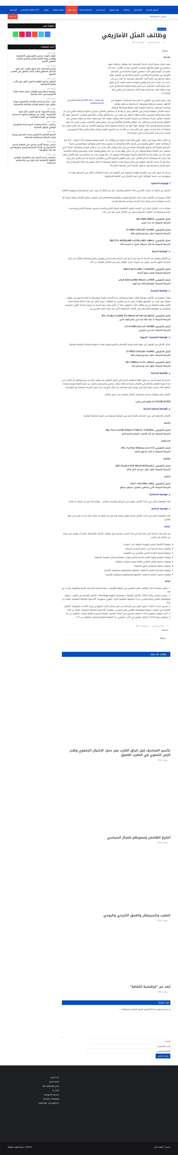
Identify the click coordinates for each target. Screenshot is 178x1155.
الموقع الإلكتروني (163, 1051)
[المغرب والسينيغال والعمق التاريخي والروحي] (116, 879)
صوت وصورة (114, 10)
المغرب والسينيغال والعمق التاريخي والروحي (136, 915)
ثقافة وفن (138, 10)
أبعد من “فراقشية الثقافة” (150, 987)
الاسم (167, 1041)
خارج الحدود (100, 10)
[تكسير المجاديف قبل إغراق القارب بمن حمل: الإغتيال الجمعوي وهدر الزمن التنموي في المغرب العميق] (116, 704)
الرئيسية (13, 10)
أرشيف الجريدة (152, 10)
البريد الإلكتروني (163, 1046)
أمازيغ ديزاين (159, 1147)
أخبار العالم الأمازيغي (29, 10)
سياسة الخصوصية (51, 1094)
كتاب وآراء (71, 10)
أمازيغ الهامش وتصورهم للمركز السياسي (138, 837)
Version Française (51, 1099)
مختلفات (126, 10)
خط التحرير (54, 1077)
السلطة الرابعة (86, 10)
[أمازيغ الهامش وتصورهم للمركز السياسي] (116, 799)
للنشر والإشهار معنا (50, 1086)
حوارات (46, 10)
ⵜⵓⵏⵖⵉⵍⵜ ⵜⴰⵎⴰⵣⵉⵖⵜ (48, 1103)
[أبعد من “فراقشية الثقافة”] (116, 953)
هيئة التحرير (54, 1081)
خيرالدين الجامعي (153, 42)
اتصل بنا (55, 1090)
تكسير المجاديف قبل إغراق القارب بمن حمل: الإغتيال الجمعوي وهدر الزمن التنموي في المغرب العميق (120, 752)
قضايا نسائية (58, 10)
